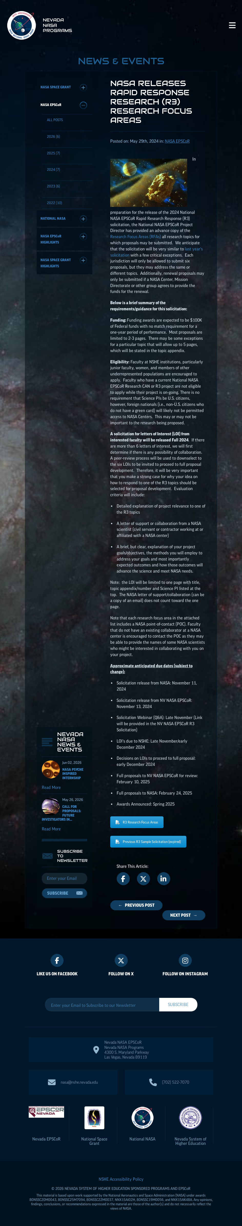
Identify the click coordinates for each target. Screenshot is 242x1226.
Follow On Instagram (185, 973)
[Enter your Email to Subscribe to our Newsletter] (102, 1005)
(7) (53, 153)
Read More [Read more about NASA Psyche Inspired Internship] (51, 347)
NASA (64, 105)
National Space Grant (94, 1141)
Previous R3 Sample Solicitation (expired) (148, 842)
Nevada (46, 1139)
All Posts (55, 120)
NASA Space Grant (64, 87)
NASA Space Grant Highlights (64, 262)
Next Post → (183, 915)
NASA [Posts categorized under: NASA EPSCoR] (177, 141)
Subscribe (57, 453)
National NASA (64, 219)
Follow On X (121, 973)
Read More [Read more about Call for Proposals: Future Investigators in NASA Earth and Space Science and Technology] (51, 389)
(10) (54, 203)
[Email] (64, 438)
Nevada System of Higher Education (190, 1141)
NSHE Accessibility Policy (121, 1179)
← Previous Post (136, 905)
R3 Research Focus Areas (137, 822)
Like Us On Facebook (57, 973)
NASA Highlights (64, 238)
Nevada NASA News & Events (70, 302)
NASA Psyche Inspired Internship (72, 333)
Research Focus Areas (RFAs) (135, 236)
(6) (53, 136)
